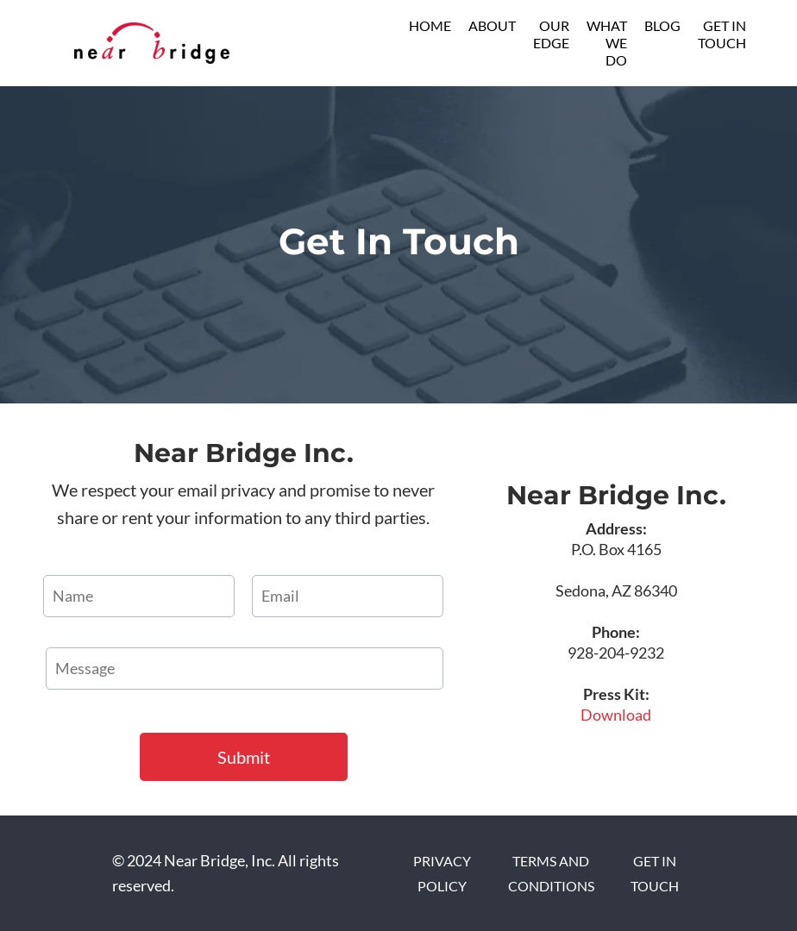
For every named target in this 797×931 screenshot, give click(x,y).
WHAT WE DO (607, 42)
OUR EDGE (551, 34)
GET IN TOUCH (722, 34)
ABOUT (492, 25)
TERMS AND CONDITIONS (551, 873)
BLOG (662, 25)
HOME (430, 25)
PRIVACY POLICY (442, 873)
